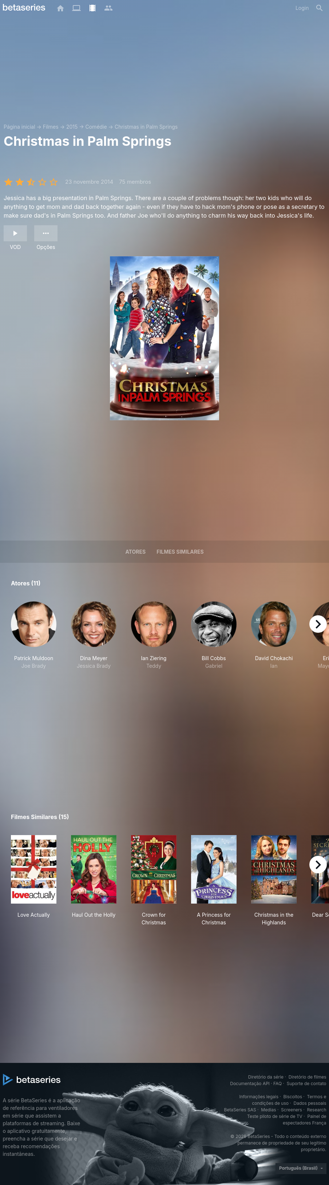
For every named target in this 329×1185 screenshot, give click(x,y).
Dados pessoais (310, 1103)
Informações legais (258, 1096)
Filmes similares (179, 552)
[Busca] (319, 8)
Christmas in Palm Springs (146, 127)
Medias (268, 1109)
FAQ (277, 1083)
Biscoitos (293, 1096)
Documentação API (250, 1083)
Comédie (96, 127)
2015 (72, 127)
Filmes (51, 127)
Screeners (291, 1109)
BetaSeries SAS (240, 1109)
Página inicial (19, 127)
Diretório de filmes (307, 1077)
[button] (33, 639)
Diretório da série (266, 1077)
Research (316, 1109)
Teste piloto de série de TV (274, 1116)
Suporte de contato (306, 1083)
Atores (135, 552)
